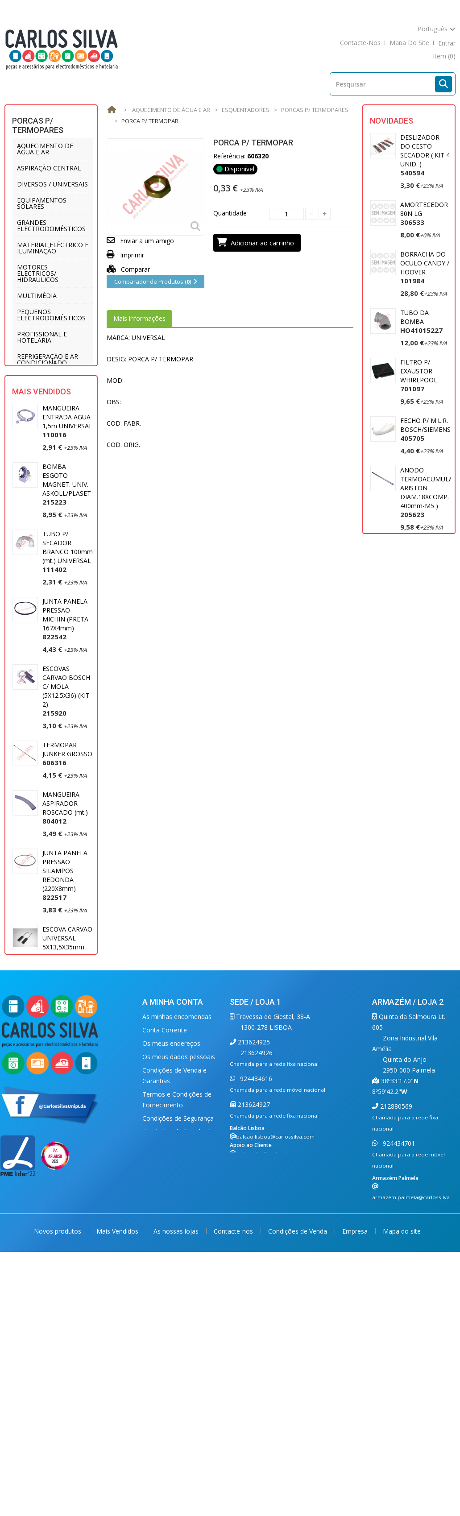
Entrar (447, 43)
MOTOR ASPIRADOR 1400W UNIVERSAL (417, 564)
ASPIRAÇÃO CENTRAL (49, 168)
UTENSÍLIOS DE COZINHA (40, 381)
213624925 (253, 1218)
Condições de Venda (298, 1450)
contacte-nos (360, 43)
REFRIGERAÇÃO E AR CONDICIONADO (47, 359)
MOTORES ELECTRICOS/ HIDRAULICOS (37, 273)
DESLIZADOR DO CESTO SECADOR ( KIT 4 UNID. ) (425, 155)
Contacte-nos (234, 1450)
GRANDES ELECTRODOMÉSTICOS (51, 225)
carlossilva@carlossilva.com (271, 1329)
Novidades (391, 120)
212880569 (395, 1282)
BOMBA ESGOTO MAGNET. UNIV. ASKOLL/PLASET (66, 535)
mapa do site (409, 43)
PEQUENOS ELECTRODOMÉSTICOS (51, 314)
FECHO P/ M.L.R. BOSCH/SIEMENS (425, 429)
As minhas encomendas (176, 1193)
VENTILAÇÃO (36, 401)
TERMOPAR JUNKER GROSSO (67, 804)
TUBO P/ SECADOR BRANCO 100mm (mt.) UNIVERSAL (67, 602)
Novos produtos (58, 1450)
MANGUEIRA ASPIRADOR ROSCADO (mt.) (65, 858)
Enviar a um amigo (147, 240)
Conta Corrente (164, 1206)
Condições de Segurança (178, 1294)
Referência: (229, 156)
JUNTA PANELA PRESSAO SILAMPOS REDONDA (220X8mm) (64, 926)
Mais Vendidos (41, 442)
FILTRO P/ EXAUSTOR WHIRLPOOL (418, 375)
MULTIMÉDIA (37, 295)
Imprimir (132, 255)
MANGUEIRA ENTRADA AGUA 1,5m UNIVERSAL (67, 472)
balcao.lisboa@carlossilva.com (275, 1312)
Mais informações (139, 318)
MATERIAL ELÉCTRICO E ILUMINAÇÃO (52, 247)
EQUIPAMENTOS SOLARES (41, 203)
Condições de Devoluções (180, 1308)
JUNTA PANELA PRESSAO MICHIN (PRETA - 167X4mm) (67, 670)
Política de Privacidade (174, 1321)
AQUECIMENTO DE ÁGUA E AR (45, 148)
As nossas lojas (176, 1450)
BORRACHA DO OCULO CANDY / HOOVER (424, 267)
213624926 (256, 1229)
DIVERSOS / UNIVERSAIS (52, 184)
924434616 (255, 1255)
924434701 (398, 1319)
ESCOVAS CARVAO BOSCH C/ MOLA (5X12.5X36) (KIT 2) (66, 741)
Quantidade (230, 213)
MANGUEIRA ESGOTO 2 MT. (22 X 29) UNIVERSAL (64, 1065)
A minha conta (172, 1178)
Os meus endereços (171, 1219)
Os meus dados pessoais (178, 1233)
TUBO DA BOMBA (421, 321)
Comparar (128, 269)
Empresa (355, 1450)
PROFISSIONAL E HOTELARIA (42, 337)
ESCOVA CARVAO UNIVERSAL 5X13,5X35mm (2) (67, 998)
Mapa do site (402, 1450)
